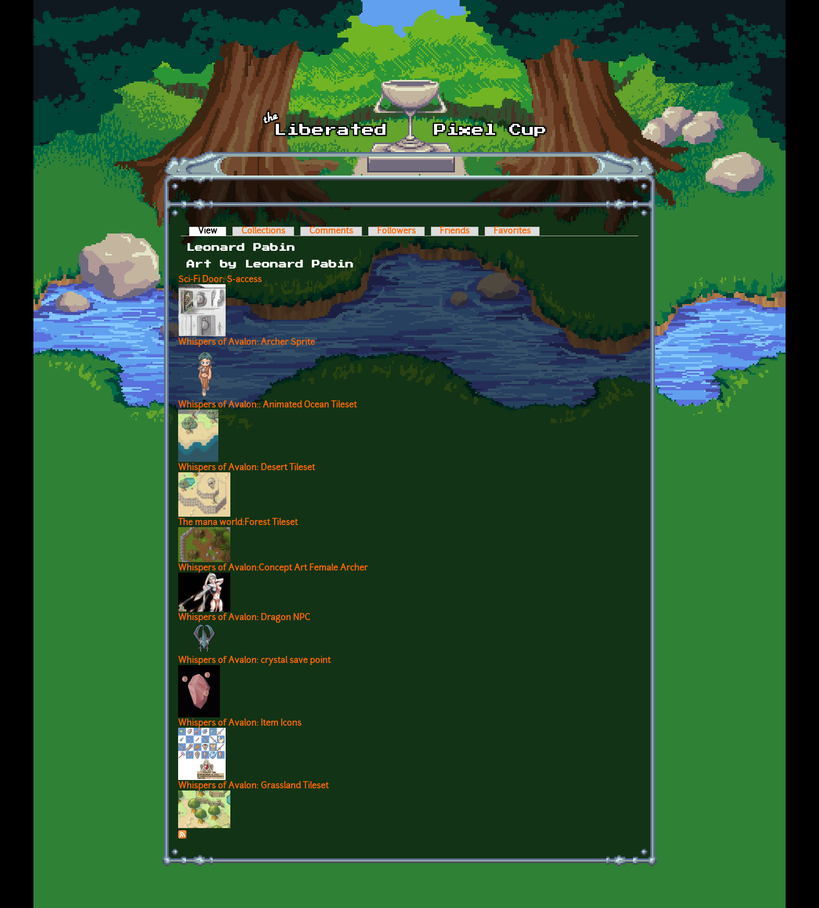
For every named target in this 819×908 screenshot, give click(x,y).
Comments (331, 231)
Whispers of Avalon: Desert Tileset (246, 468)
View (212, 231)
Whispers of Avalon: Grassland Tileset (253, 786)
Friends (455, 231)
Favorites (512, 231)
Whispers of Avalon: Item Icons (239, 723)
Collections (263, 231)
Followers (396, 231)
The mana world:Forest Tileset (238, 523)
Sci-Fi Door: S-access (220, 280)
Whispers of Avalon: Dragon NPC (244, 618)
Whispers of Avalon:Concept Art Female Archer (273, 568)
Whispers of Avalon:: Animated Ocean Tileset (267, 405)
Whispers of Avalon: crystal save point (254, 661)
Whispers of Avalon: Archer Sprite (246, 343)
